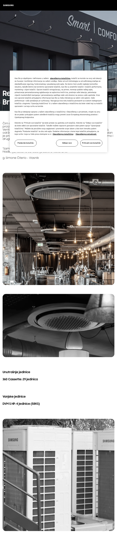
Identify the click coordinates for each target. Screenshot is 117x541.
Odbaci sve (67, 143)
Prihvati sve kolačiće (91, 143)
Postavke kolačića (26, 143)
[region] (58, 111)
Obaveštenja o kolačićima (63, 134)
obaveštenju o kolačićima (60, 78)
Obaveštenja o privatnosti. (86, 134)
